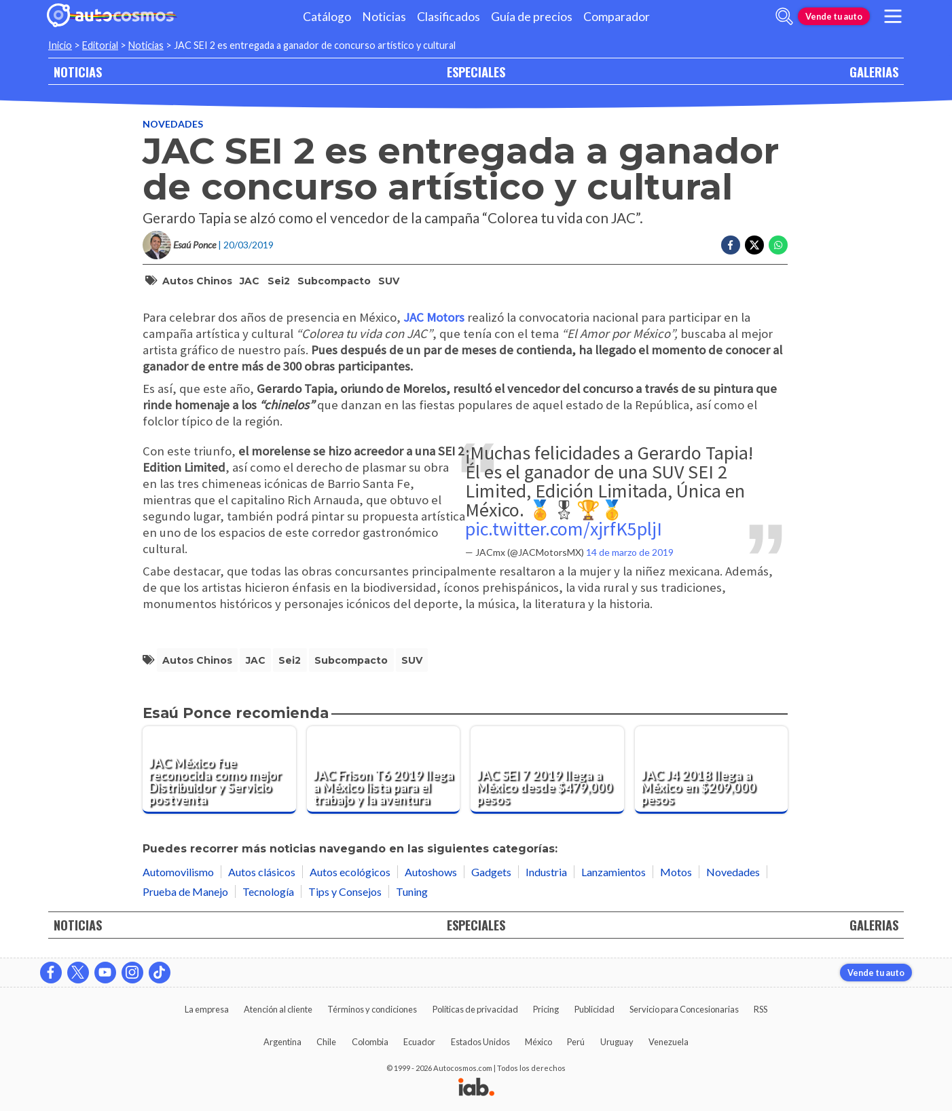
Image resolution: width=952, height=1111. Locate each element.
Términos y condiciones (372, 1009)
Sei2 (279, 281)
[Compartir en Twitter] (754, 245)
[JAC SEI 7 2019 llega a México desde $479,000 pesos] (547, 770)
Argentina (282, 1041)
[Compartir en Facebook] (730, 245)
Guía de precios (531, 17)
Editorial (100, 45)
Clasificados (448, 17)
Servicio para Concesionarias (684, 1009)
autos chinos (197, 281)
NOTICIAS (78, 71)
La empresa (207, 1009)
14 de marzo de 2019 (630, 552)
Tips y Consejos (345, 891)
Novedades (173, 124)
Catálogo (327, 17)
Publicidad (594, 1009)
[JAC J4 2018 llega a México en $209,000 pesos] (711, 770)
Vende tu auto (833, 16)
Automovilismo (178, 871)
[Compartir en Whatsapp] (778, 245)
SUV (388, 281)
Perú (576, 1041)
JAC (249, 281)
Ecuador (419, 1041)
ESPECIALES (476, 71)
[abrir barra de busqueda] (784, 16)
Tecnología (268, 891)
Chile (326, 1041)
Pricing (546, 1009)
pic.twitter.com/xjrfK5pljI (563, 528)
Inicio (60, 45)
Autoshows (431, 871)
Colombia (370, 1041)
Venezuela (668, 1041)
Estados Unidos (480, 1041)
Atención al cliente (278, 1009)
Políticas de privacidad (475, 1009)
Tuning (412, 891)
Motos (676, 871)
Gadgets (491, 871)
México (538, 1041)
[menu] (893, 16)
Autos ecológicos (350, 871)
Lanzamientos (613, 871)
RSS (760, 1009)
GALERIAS (873, 71)
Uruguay (617, 1041)
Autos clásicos (261, 871)
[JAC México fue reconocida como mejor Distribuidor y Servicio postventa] (219, 770)
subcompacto (334, 281)
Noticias (384, 17)
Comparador (616, 17)
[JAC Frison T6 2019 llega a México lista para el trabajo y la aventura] (383, 770)
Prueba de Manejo (185, 891)
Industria (546, 871)
